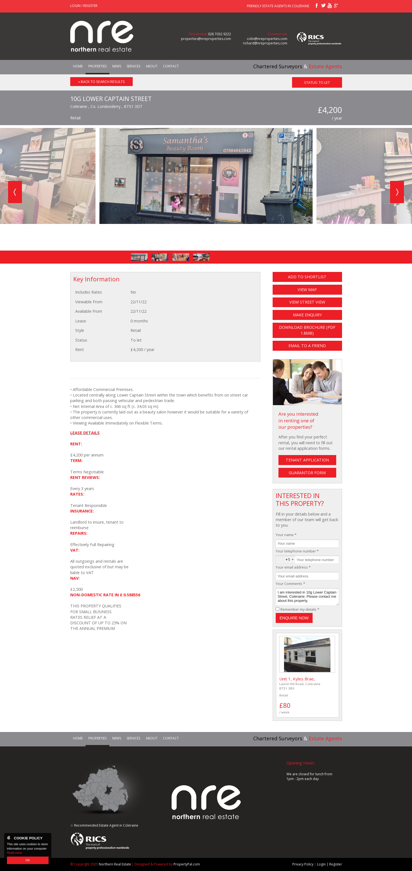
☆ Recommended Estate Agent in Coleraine (104, 825)
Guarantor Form (307, 472)
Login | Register (329, 864)
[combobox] (285, 560)
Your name (286, 534)
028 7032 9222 (219, 34)
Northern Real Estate (115, 864)
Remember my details (299, 609)
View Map (307, 289)
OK (28, 860)
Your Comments (290, 583)
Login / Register (83, 5)
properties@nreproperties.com (206, 38)
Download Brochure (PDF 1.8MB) (307, 330)
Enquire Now (294, 618)
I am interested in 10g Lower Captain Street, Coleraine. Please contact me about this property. (307, 597)
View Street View (307, 302)
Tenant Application (307, 460)
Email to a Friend (307, 345)
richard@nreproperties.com (265, 43)
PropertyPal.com (187, 864)
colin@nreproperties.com (267, 38)
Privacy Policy (302, 864)
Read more (14, 852)
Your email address (293, 567)
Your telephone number (297, 551)
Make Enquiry (307, 314)
